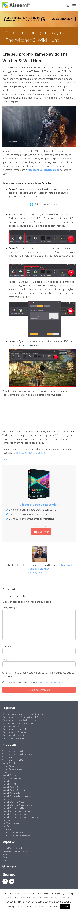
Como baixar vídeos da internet (15, 735)
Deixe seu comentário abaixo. (30, 452)
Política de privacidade (50, 682)
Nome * (6, 646)
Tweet (7, 459)
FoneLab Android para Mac (13, 808)
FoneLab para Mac (9, 784)
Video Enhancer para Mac (13, 760)
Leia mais (52, 906)
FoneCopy (6, 826)
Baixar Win (41, 531)
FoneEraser (7, 799)
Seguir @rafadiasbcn (39, 572)
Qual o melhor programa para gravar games (20, 723)
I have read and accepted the (32, 682)
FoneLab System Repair (12, 787)
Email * (6, 659)
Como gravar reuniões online (14, 732)
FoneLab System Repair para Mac (16, 790)
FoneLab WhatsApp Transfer (14, 802)
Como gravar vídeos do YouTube (15, 729)
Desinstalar (7, 860)
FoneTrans (6, 820)
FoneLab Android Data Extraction (16, 811)
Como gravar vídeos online (13, 738)
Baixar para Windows (43, 204)
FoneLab (5, 781)
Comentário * (9, 607)
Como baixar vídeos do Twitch (14, 726)
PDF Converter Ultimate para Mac (16, 835)
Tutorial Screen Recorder (13, 848)
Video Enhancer (9, 757)
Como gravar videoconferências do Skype (19, 720)
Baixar (5, 854)
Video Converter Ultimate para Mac (17, 754)
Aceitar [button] (65, 906)
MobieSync (6, 829)
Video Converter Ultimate (13, 751)
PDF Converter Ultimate (12, 832)
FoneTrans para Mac (10, 823)
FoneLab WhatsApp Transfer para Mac (18, 805)
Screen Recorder (9, 763)
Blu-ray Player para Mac (12, 769)
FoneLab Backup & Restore (13, 793)
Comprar (6, 857)
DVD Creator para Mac (11, 778)
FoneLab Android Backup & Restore (17, 814)
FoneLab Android (9, 775)
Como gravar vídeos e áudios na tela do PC (20, 717)
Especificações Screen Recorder (15, 851)
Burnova (5, 772)
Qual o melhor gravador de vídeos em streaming (22, 714)
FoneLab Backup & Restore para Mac (17, 796)
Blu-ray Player (8, 766)
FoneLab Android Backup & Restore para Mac (21, 817)
